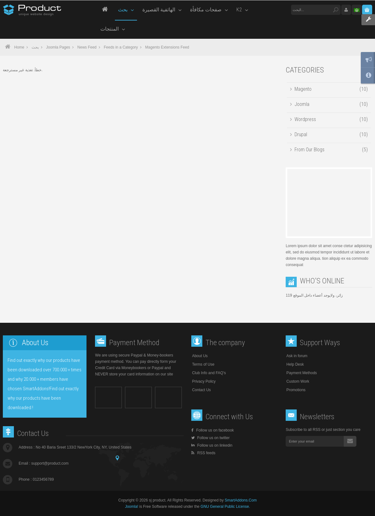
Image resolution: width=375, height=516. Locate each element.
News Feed (87, 47)
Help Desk (295, 364)
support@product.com (49, 463)
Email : (43, 463)
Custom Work (297, 381)
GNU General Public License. (225, 506)
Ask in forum (296, 356)
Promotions (296, 390)
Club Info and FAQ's (209, 373)
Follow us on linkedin (211, 445)
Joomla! (131, 506)
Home (19, 47)
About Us (199, 356)
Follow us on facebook (212, 430)
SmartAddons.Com (241, 500)
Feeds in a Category (121, 47)
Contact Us (201, 390)
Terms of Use (203, 364)
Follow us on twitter (210, 438)
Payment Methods (301, 373)
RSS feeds (203, 453)
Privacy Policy (204, 381)
